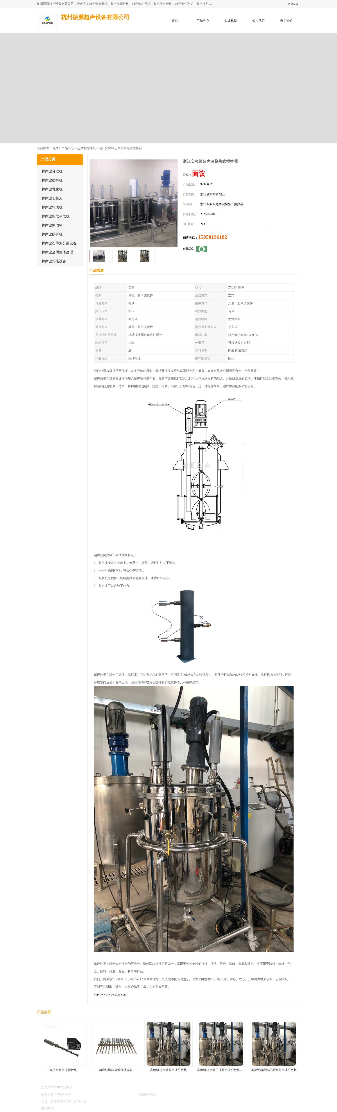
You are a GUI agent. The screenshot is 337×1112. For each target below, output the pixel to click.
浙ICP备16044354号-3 (86, 1094)
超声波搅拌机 (86, 148)
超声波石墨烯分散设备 (59, 243)
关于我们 (286, 20)
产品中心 (203, 20)
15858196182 (212, 237)
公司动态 (258, 20)
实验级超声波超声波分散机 (168, 1070)
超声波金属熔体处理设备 (60, 252)
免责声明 (79, 1108)
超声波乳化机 (52, 189)
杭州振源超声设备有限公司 (119, 1094)
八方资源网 (65, 1108)
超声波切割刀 (52, 198)
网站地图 (109, 1108)
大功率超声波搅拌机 (63, 1070)
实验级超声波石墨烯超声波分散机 (274, 1070)
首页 (175, 20)
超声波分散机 (52, 171)
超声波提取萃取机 (55, 216)
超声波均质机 (52, 207)
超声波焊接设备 (53, 261)
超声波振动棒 (52, 225)
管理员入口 (94, 1108)
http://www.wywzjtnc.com (110, 994)
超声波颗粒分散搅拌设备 (116, 1070)
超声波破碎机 (52, 234)
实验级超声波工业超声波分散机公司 (221, 1070)
